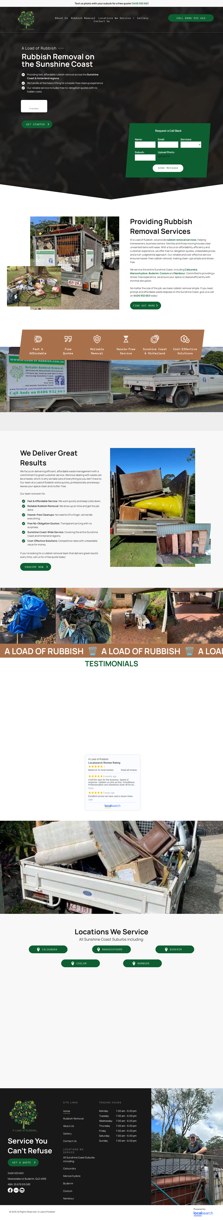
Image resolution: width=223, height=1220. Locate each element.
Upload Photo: (166, 152)
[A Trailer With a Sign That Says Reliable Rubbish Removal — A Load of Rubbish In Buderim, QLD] (160, 89)
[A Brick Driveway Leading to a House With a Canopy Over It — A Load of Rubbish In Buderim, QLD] (195, 616)
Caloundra (191, 269)
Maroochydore (139, 273)
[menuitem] (61, 18)
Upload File (164, 156)
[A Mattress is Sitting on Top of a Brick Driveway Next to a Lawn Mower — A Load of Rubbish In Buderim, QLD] (139, 616)
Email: (161, 139)
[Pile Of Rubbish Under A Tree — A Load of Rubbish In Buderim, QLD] (34, 286)
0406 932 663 (16, 1173)
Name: (138, 139)
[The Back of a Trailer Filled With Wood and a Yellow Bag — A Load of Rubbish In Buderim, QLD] (152, 507)
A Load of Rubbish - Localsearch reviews (112, 782)
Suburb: (139, 152)
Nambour (179, 273)
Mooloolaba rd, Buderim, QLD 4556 (27, 1178)
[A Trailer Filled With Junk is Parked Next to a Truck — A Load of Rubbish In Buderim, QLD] (74, 263)
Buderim (154, 273)
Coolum (164, 273)
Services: (186, 139)
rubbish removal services (181, 239)
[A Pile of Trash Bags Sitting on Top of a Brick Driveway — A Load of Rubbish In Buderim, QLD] (84, 616)
